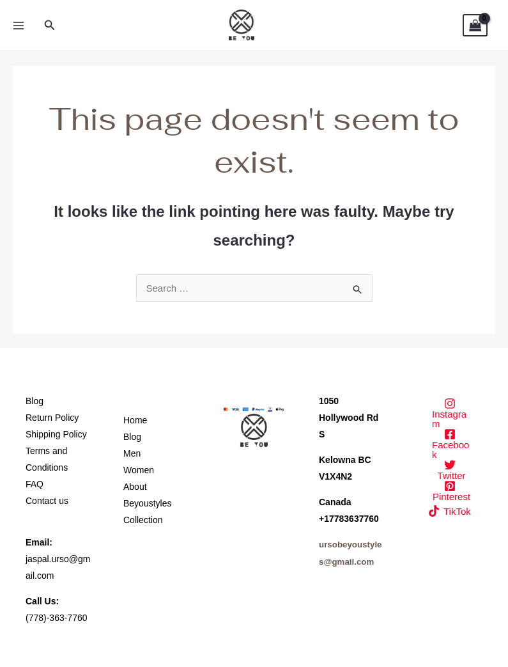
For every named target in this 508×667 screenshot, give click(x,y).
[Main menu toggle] (18, 25)
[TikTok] (449, 511)
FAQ (34, 484)
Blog (34, 401)
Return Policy (52, 417)
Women (138, 470)
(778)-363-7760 (57, 618)
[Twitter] (449, 469)
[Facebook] (449, 443)
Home (135, 420)
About (135, 487)
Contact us (47, 501)
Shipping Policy (56, 434)
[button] (50, 25)
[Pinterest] (449, 490)
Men (132, 453)
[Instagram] (449, 413)
